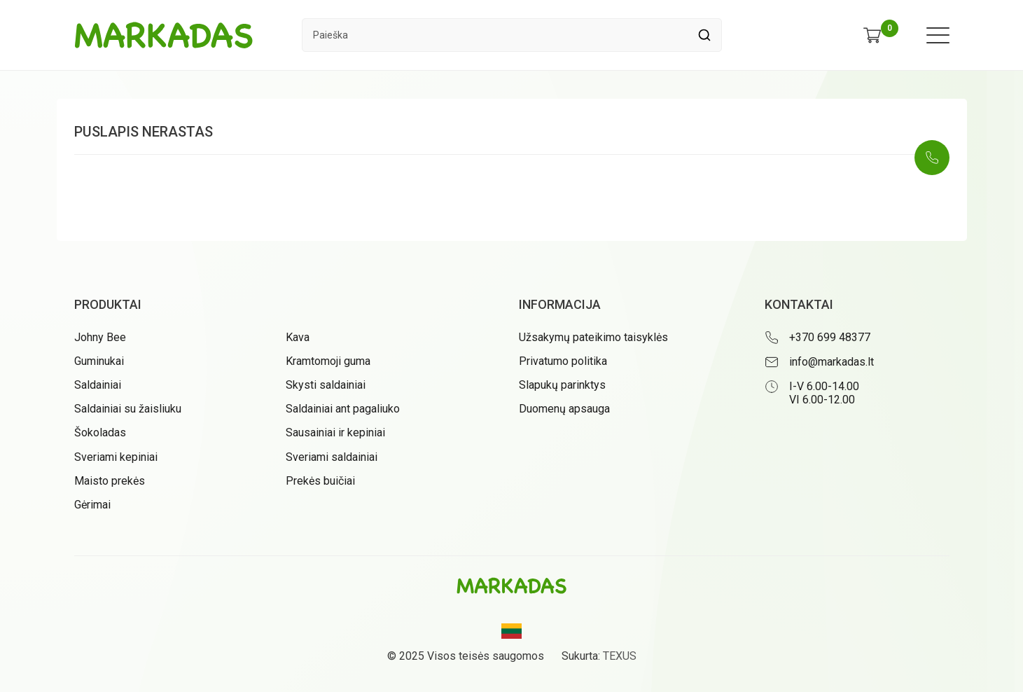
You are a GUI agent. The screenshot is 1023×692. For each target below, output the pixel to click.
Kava (297, 337)
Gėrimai (92, 504)
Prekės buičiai (320, 480)
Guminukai (99, 361)
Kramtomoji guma (328, 361)
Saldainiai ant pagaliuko (343, 408)
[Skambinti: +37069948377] (931, 157)
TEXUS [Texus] (619, 656)
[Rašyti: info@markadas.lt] (857, 362)
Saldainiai (97, 385)
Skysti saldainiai (326, 385)
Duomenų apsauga (564, 408)
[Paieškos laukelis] (495, 35)
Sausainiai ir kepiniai (335, 432)
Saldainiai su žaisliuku (127, 408)
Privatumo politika (563, 361)
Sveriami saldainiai (331, 457)
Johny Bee (100, 337)
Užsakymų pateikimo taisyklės (593, 337)
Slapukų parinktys (562, 385)
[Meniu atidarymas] (937, 35)
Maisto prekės (109, 480)
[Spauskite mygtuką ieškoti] (704, 35)
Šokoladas (100, 432)
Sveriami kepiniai (116, 457)
